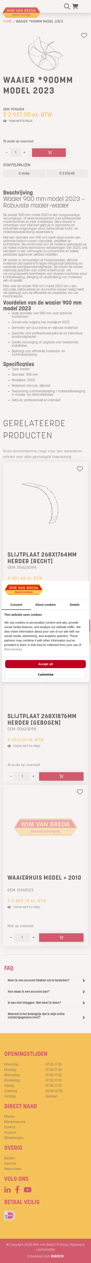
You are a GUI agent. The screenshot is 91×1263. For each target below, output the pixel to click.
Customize (45, 674)
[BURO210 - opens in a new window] (71, 590)
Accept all (45, 664)
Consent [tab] (16, 604)
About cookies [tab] (45, 604)
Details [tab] (75, 604)
